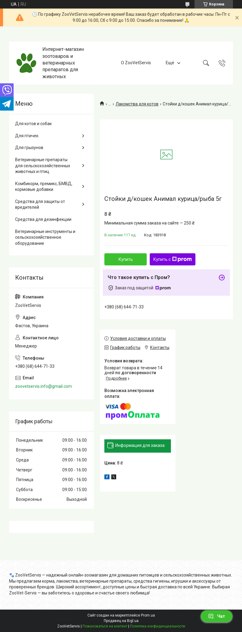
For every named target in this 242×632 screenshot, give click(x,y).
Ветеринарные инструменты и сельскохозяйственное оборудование (45, 237)
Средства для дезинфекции (43, 219)
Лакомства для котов (137, 103)
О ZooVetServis (136, 62)
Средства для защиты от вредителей (40, 204)
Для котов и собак (33, 123)
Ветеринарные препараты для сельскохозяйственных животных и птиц (42, 165)
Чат (216, 616)
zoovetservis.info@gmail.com (43, 386)
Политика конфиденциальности (157, 626)
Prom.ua (148, 615)
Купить (126, 259)
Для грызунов (29, 147)
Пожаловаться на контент (105, 626)
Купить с (172, 259)
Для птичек (26, 135)
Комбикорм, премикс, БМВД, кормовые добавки (43, 186)
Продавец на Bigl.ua (121, 621)
